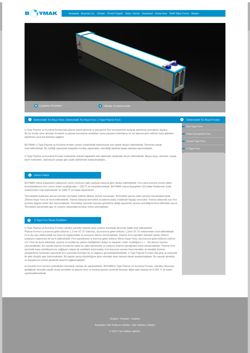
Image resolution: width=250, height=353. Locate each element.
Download (147, 13)
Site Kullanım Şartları (118, 325)
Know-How (161, 13)
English (114, 318)
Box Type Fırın (194, 126)
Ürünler (101, 13)
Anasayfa (74, 13)
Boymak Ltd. (88, 13)
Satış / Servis (132, 13)
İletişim (195, 13)
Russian (124, 318)
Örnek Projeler (115, 13)
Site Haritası (139, 325)
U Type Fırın (193, 148)
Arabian (135, 318)
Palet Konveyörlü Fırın (198, 133)
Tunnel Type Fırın (196, 141)
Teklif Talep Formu (179, 13)
